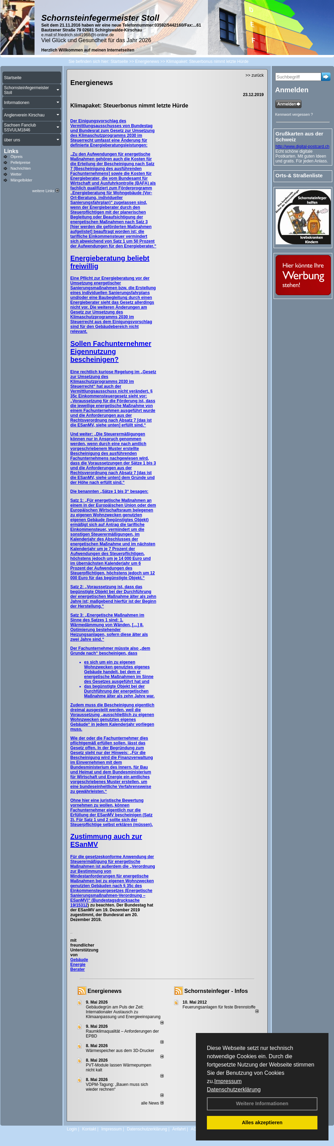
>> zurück (255, 75)
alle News (152, 1103)
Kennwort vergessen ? (294, 114)
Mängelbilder (21, 180)
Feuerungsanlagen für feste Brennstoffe (219, 1007)
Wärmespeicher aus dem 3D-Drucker (120, 1050)
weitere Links (45, 191)
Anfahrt (179, 1129)
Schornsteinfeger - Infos (216, 991)
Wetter (16, 174)
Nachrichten (21, 168)
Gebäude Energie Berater (79, 964)
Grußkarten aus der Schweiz (299, 136)
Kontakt (89, 1129)
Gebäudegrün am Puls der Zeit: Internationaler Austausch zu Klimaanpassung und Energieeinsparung (123, 1012)
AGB (195, 1129)
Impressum (227, 1081)
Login (72, 1129)
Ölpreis (17, 156)
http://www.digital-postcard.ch (303, 146)
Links (11, 151)
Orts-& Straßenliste (299, 175)
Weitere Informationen (262, 1103)
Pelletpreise (20, 162)
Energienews (105, 991)
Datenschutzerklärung (234, 1089)
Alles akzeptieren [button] (262, 1122)
